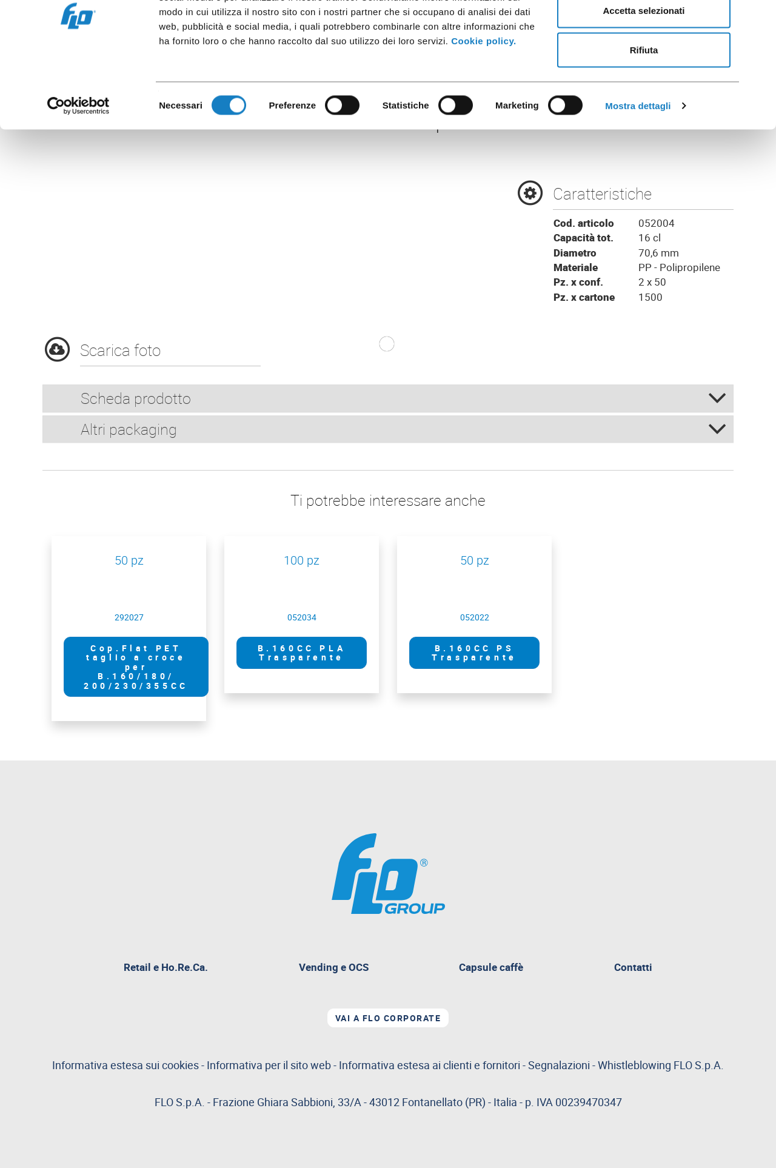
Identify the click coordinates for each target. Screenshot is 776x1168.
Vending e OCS (334, 967)
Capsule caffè (491, 967)
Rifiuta (644, 111)
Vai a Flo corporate (388, 1018)
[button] (386, 343)
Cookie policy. (484, 102)
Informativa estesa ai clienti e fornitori (429, 1065)
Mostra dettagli (638, 167)
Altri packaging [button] (404, 429)
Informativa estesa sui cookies (125, 1065)
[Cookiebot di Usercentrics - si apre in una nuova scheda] (78, 167)
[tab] (388, 398)
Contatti (633, 967)
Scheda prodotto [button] (404, 398)
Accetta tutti (644, 32)
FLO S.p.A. (699, 1065)
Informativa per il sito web (269, 1065)
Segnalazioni (626, 1065)
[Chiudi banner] (757, 19)
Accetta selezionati (643, 72)
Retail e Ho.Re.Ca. (170, 968)
